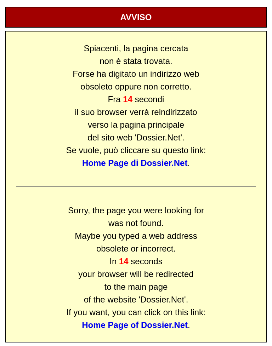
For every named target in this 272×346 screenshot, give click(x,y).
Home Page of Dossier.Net (135, 325)
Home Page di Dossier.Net (134, 163)
